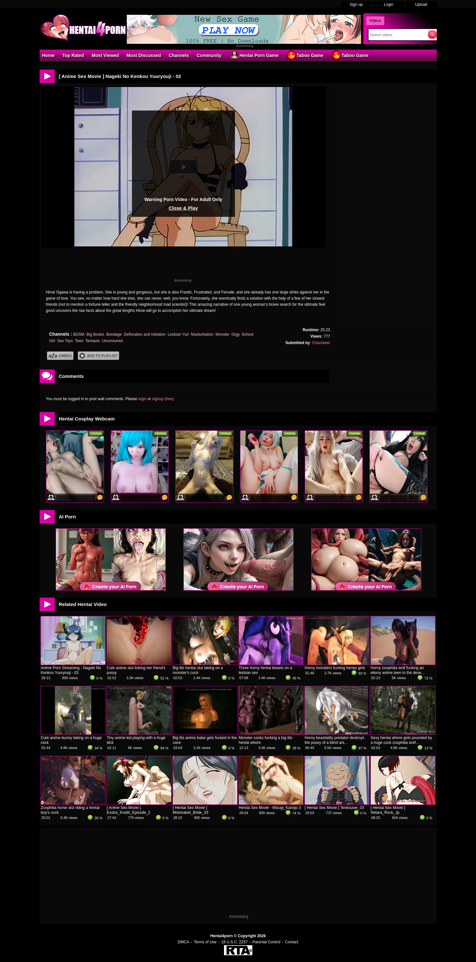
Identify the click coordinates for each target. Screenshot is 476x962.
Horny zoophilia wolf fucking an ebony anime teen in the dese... (398, 670)
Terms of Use (205, 942)
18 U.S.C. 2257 (234, 942)
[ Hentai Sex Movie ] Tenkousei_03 (334, 807)
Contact (291, 942)
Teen (79, 341)
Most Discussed (143, 55)
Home (48, 55)
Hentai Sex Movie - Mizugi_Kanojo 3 (270, 807)
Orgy (235, 334)
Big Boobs (95, 334)
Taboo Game (304, 55)
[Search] (397, 35)
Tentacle (92, 341)
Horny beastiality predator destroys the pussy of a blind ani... (334, 740)
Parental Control (266, 942)
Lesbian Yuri (178, 334)
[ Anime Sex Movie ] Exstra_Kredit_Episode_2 (128, 810)
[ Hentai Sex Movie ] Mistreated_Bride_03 (191, 810)
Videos (375, 20)
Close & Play (183, 208)
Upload (421, 4)
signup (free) (162, 399)
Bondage (114, 334)
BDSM (78, 334)
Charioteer (321, 343)
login (142, 399)
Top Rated (73, 55)
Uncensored (112, 341)
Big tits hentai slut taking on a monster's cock (198, 670)
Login (388, 4)
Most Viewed (105, 55)
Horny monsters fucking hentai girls (335, 668)
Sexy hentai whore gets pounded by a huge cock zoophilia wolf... (401, 740)
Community (209, 55)
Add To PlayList (98, 356)
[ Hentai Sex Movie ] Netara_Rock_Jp (388, 810)
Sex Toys (65, 341)
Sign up (356, 4)
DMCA (183, 942)
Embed (60, 355)
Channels (179, 55)
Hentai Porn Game (253, 55)
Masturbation (202, 334)
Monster (222, 334)
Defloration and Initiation (144, 334)
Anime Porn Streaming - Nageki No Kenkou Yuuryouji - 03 (71, 670)
